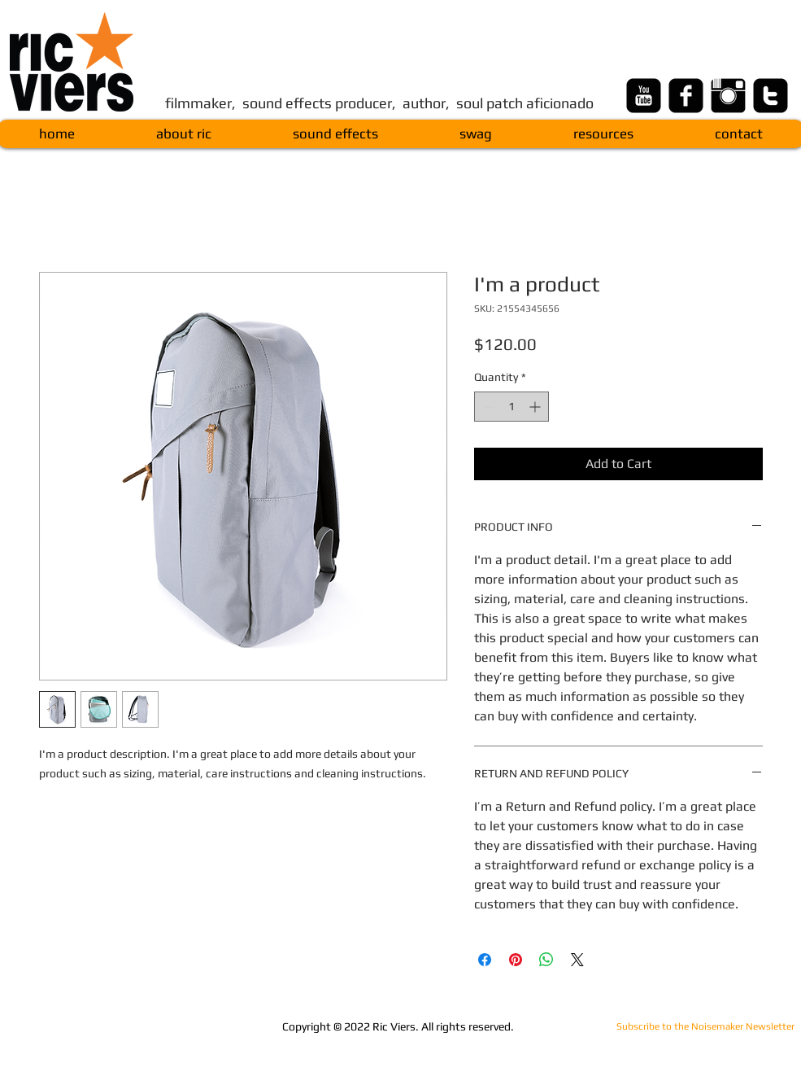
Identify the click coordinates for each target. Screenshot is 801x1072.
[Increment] (536, 406)
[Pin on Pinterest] (515, 959)
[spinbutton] (511, 406)
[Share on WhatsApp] (546, 959)
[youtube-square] (643, 95)
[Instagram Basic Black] (728, 95)
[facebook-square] (685, 95)
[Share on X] (577, 959)
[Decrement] (487, 406)
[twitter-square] (770, 95)
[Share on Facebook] (484, 959)
